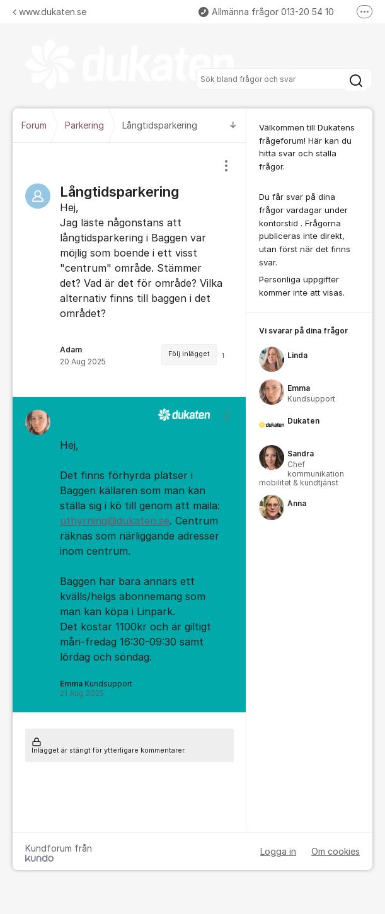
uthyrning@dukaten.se (115, 520)
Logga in (278, 851)
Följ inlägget (189, 354)
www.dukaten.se (49, 11)
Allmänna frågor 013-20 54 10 (266, 11)
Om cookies (335, 851)
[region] (129, 269)
